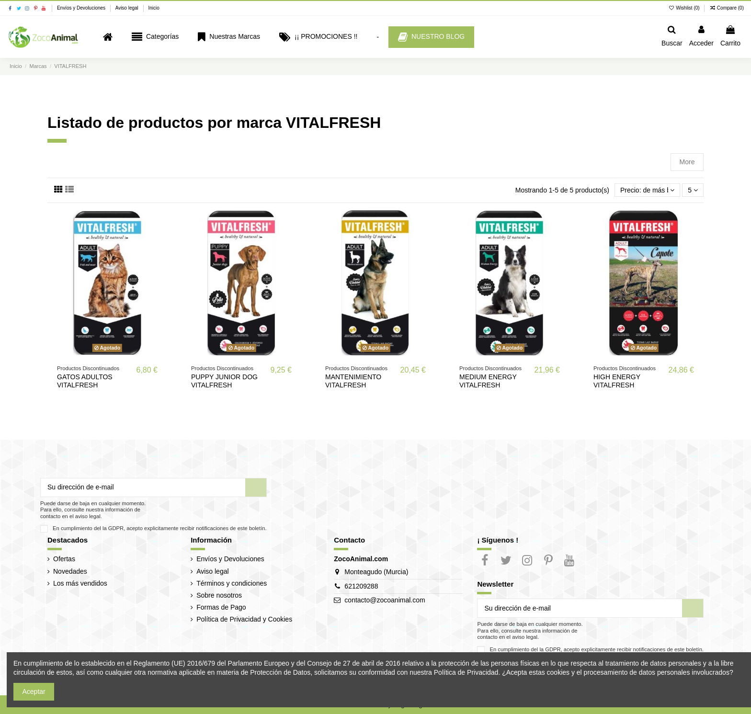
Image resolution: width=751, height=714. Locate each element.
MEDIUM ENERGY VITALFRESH (488, 381)
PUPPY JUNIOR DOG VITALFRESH (224, 381)
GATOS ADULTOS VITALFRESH (85, 381)
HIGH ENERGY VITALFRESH (616, 381)
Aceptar (34, 691)
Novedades (70, 571)
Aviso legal (127, 8)
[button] (155, 37)
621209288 (361, 586)
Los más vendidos (80, 583)
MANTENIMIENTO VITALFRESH (353, 381)
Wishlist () (685, 8)
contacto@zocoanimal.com (384, 600)
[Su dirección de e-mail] (143, 487)
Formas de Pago (221, 607)
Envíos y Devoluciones (82, 8)
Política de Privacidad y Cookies (244, 619)
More (687, 162)
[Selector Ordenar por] (647, 190)
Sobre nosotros (219, 595)
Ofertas (64, 559)
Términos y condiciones (231, 583)
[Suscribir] (255, 487)
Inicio (153, 8)
